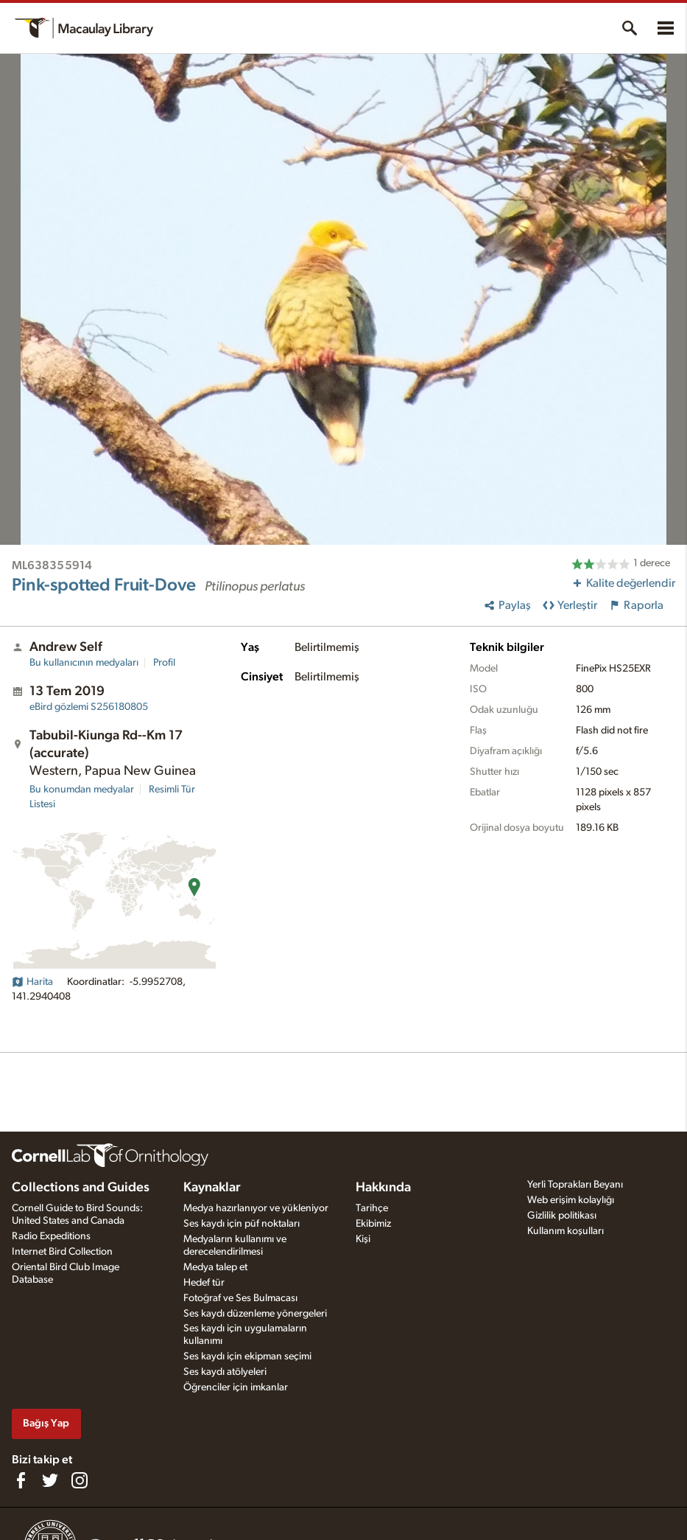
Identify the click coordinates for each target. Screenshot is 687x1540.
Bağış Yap (46, 1423)
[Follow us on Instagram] (79, 1480)
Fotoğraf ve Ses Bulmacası (240, 1298)
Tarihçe (372, 1208)
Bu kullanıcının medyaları (83, 663)
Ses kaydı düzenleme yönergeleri (255, 1314)
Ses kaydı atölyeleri (225, 1372)
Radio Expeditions (51, 1236)
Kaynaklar (212, 1187)
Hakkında (383, 1187)
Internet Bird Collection (62, 1252)
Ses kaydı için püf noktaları (241, 1224)
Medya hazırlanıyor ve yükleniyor (255, 1208)
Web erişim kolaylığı (570, 1200)
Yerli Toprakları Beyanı (575, 1185)
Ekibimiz (373, 1224)
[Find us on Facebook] (20, 1480)
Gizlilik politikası (561, 1215)
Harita (32, 982)
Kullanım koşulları (565, 1231)
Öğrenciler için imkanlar (235, 1387)
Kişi (363, 1239)
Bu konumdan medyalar (81, 789)
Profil (164, 663)
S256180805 (88, 707)
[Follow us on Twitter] (50, 1480)
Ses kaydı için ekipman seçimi (247, 1356)
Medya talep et (215, 1267)
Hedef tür (204, 1283)
